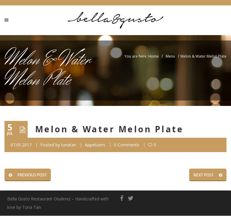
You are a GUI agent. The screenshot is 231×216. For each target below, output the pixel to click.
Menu (170, 56)
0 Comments (126, 145)
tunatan (68, 145)
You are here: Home (142, 56)
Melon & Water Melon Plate (109, 129)
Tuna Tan (31, 207)
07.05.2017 (21, 145)
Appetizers (95, 145)
